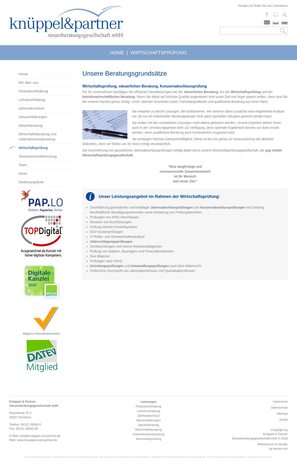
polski (276, 22)
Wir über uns (28, 82)
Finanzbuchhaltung (33, 91)
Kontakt (243, 5)
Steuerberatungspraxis (38, 456)
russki (284, 22)
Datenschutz (279, 407)
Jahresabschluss (32, 108)
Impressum (281, 5)
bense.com (280, 448)
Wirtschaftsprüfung (33, 148)
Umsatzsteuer (197, 456)
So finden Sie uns (261, 5)
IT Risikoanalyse (216, 456)
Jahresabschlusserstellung (114, 456)
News (23, 173)
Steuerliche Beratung (64, 456)
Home (23, 74)
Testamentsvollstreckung (38, 156)
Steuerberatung (30, 125)
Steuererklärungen (33, 117)
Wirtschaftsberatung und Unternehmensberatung (37, 136)
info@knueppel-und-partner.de (39, 436)
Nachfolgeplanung (87, 456)
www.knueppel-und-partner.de (37, 440)
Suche (283, 419)
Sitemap (282, 413)
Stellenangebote (31, 182)
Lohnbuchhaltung (32, 100)
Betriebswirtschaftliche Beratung (170, 456)
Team (23, 165)
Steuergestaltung (236, 456)
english (267, 22)
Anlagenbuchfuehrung (259, 456)
